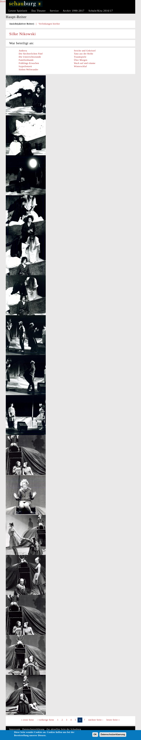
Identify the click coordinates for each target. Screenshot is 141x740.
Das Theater (38, 10)
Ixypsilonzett (25, 66)
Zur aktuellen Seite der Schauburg (64, 729)
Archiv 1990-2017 (73, 10)
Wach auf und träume (84, 63)
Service (54, 10)
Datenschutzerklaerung (113, 735)
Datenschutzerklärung (33, 729)
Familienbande (26, 60)
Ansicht (21, 24)
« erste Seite (27, 720)
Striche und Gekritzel (85, 50)
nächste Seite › (95, 720)
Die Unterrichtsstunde (30, 57)
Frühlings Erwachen (29, 63)
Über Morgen (80, 60)
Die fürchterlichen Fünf (31, 54)
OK (95, 735)
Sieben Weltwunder (28, 69)
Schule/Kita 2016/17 (101, 10)
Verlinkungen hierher (49, 24)
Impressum (14, 729)
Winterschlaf (80, 66)
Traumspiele (80, 57)
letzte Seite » (113, 720)
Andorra (23, 50)
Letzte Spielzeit (18, 10)
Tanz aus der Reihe (83, 54)
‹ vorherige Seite (45, 720)
